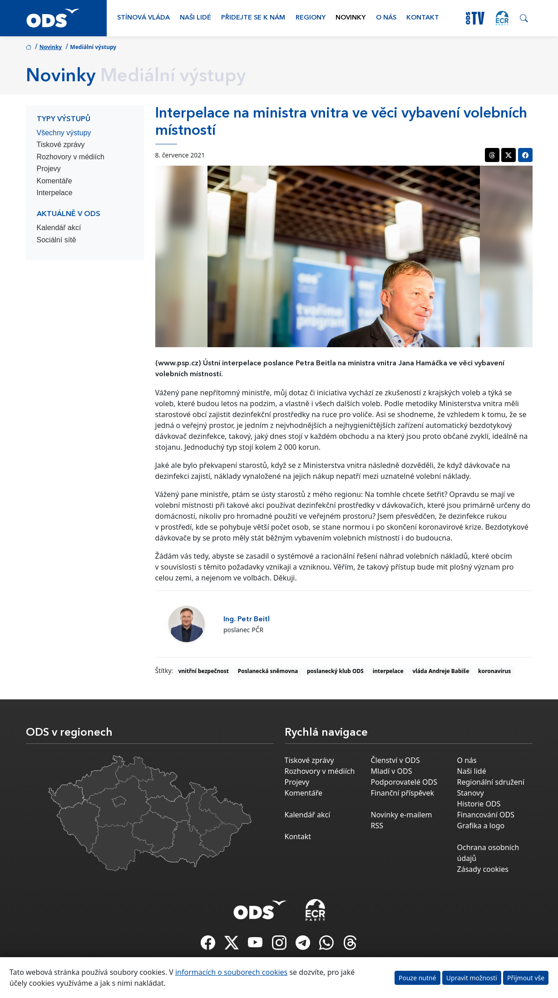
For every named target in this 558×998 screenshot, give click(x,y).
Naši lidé (195, 18)
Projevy (49, 168)
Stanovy (470, 793)
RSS (377, 826)
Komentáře (54, 181)
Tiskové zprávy (61, 144)
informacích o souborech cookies (231, 972)
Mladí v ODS (391, 771)
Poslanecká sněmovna (268, 671)
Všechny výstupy (64, 133)
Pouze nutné (417, 977)
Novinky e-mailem (401, 815)
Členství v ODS (395, 760)
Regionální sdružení (490, 782)
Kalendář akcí (59, 227)
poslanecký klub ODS (335, 671)
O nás (386, 18)
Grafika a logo (481, 826)
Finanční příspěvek (403, 793)
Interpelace (55, 193)
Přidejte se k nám (253, 18)
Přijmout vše (525, 977)
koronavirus (494, 671)
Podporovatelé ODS (404, 782)
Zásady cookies (483, 869)
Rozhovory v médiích (70, 157)
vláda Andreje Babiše (440, 671)
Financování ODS (485, 815)
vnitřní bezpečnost (203, 671)
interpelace (388, 671)
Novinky (350, 18)
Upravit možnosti (471, 977)
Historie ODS (479, 804)
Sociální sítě (56, 240)
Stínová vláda (143, 18)
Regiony (311, 18)
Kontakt (422, 18)
